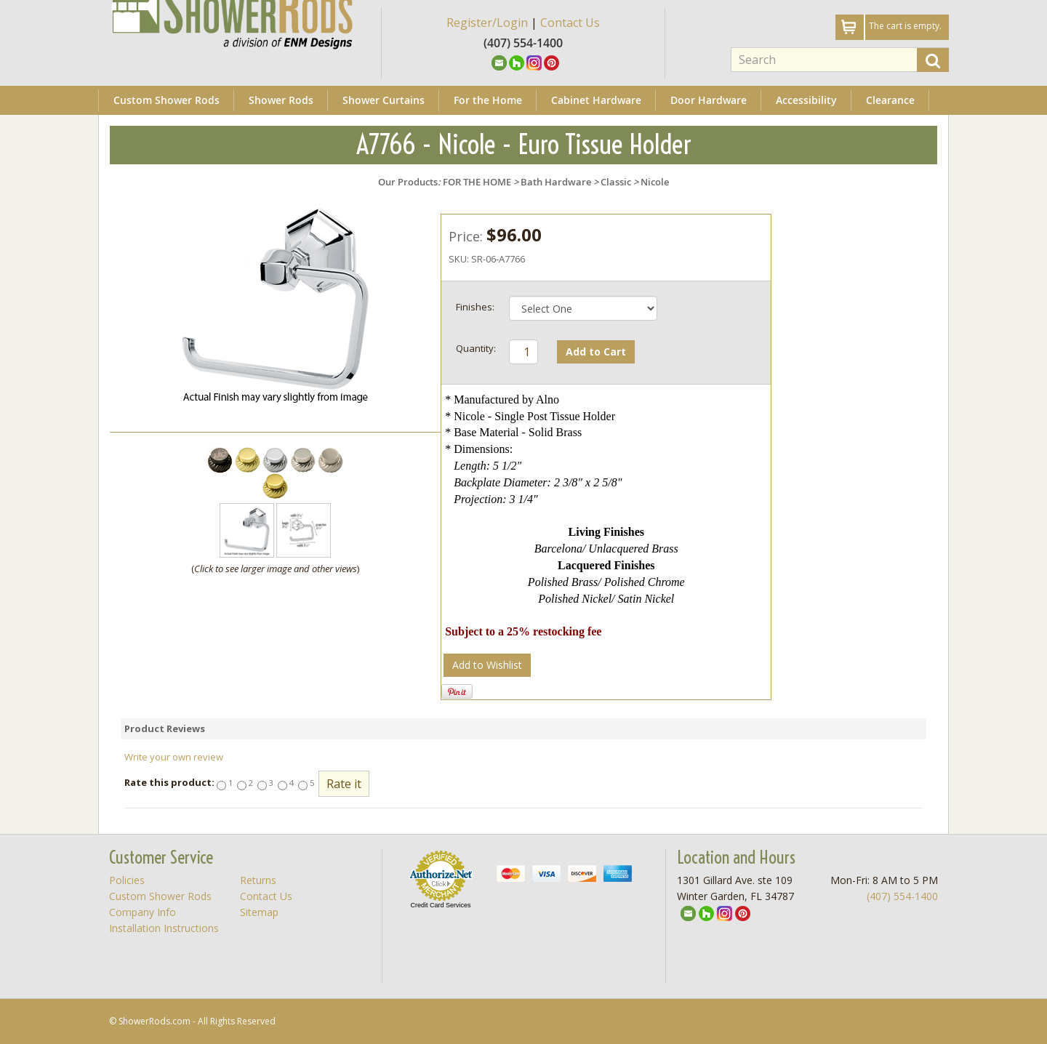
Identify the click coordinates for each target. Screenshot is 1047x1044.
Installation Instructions (164, 928)
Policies (127, 880)
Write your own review (173, 756)
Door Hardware (708, 100)
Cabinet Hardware (596, 100)
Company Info (142, 912)
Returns (258, 880)
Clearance (890, 100)
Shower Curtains (383, 100)
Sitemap (259, 912)
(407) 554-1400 (902, 896)
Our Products (408, 181)
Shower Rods (281, 100)
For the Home (488, 100)
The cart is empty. (905, 26)
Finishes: (475, 306)
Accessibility (806, 100)
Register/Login (487, 23)
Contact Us (570, 23)
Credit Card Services (440, 905)
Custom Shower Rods (166, 100)
